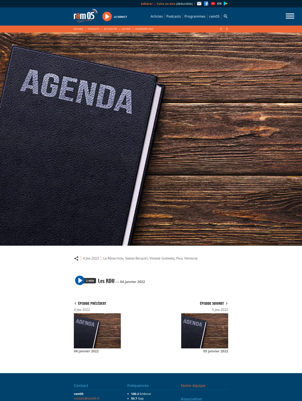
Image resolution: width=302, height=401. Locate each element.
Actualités (110, 28)
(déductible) (175, 4)
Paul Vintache (187, 258)
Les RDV (126, 28)
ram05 (214, 16)
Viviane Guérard (162, 258)
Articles (157, 16)
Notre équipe (193, 385)
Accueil (78, 28)
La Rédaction (113, 258)
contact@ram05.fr (87, 398)
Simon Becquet (136, 258)
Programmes (195, 16)
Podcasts (173, 16)
